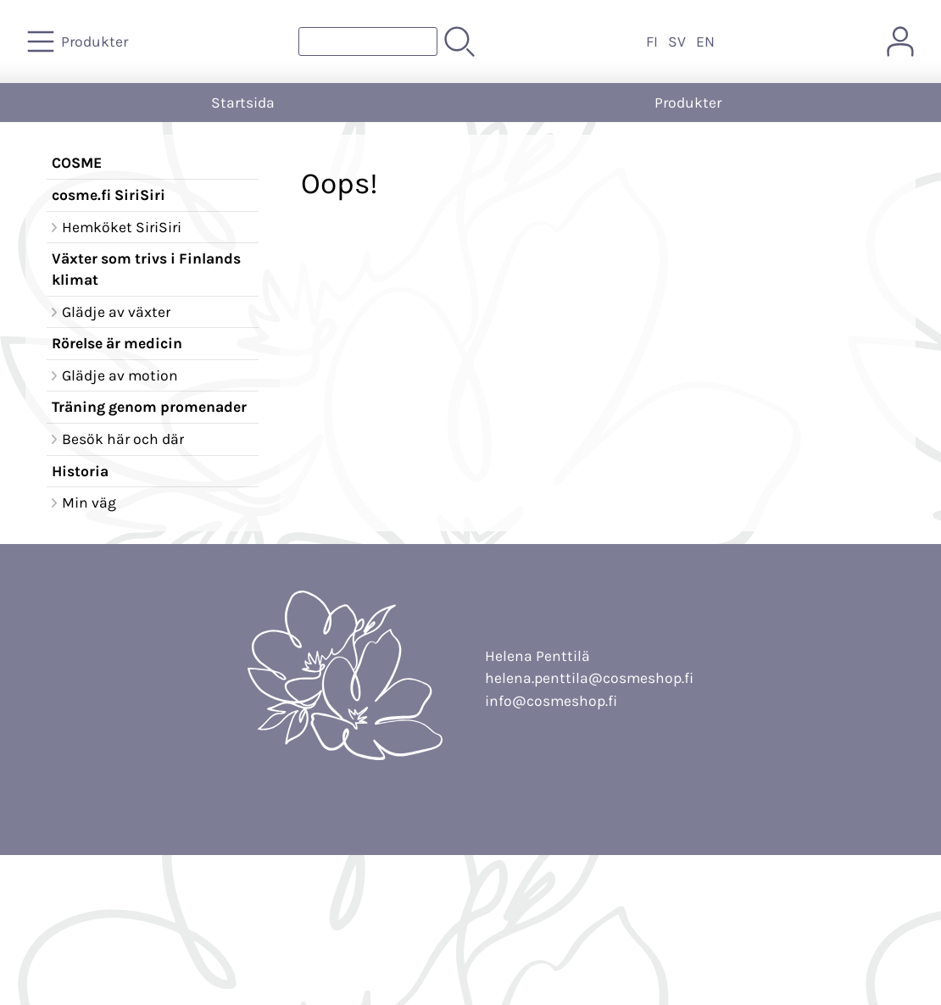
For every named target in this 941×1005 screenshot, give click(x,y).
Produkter (687, 102)
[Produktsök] (367, 41)
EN (705, 41)
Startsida (243, 102)
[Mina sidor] (900, 41)
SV (677, 41)
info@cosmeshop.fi (551, 700)
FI (652, 41)
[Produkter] (79, 41)
